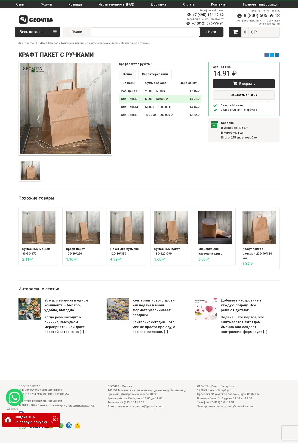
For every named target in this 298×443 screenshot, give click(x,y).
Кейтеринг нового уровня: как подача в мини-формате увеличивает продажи (154, 307)
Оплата (189, 4)
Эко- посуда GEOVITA (31, 43)
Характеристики (155, 74)
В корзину (244, 83)
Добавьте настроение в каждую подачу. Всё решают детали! (241, 305)
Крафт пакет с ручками (135, 43)
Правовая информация (261, 4)
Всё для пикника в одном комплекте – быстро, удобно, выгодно (66, 305)
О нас (20, 4)
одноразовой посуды (80, 405)
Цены (127, 74)
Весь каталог (38, 32)
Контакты (219, 4)
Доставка (158, 4)
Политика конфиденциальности (40, 401)
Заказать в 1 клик (244, 95)
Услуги (46, 4)
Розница (75, 4)
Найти (211, 32)
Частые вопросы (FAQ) (116, 4)
